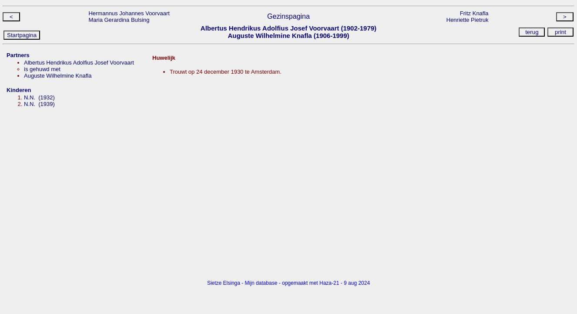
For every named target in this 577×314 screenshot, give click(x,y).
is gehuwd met (42, 69)
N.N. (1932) (39, 97)
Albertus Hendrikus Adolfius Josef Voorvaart (79, 62)
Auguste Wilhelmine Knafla (57, 75)
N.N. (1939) (39, 104)
